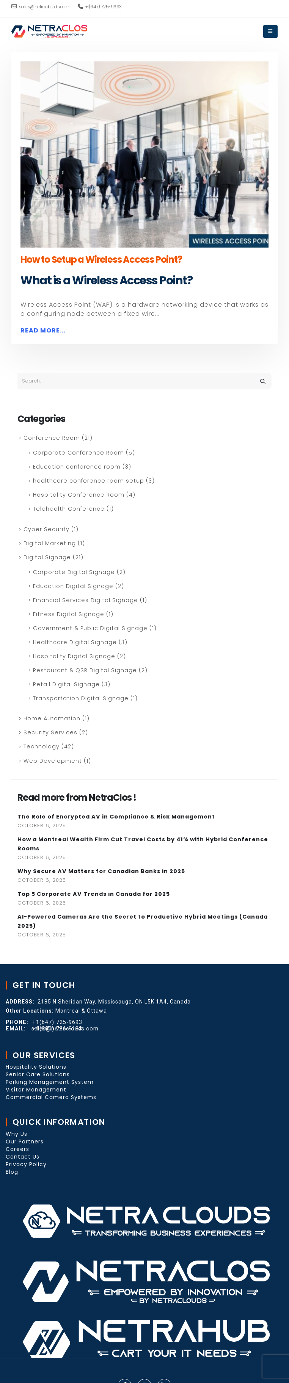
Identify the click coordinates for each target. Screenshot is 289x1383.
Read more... (43, 330)
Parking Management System (50, 1082)
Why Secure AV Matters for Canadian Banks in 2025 (101, 871)
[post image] (144, 154)
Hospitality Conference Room (78, 495)
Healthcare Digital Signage (75, 642)
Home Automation (52, 718)
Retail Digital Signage (66, 684)
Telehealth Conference (69, 509)
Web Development (53, 761)
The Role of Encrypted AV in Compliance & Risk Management (116, 816)
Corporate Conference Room (78, 452)
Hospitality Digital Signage (74, 656)
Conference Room (52, 438)
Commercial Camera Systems (51, 1097)
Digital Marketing (50, 543)
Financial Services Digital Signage (85, 600)
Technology (42, 746)
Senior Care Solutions (38, 1074)
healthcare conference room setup (88, 481)
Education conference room (77, 466)
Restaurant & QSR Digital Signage (85, 670)
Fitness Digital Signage (68, 614)
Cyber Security (46, 529)
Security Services (50, 732)
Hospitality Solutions (36, 1067)
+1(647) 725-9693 (100, 6)
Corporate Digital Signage (74, 572)
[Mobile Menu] (270, 31)
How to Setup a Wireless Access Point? (101, 259)
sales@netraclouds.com (40, 6)
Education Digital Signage (73, 586)
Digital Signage (47, 557)
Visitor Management (36, 1089)
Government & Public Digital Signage (90, 628)
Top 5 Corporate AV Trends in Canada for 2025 (93, 894)
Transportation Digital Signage (81, 698)
